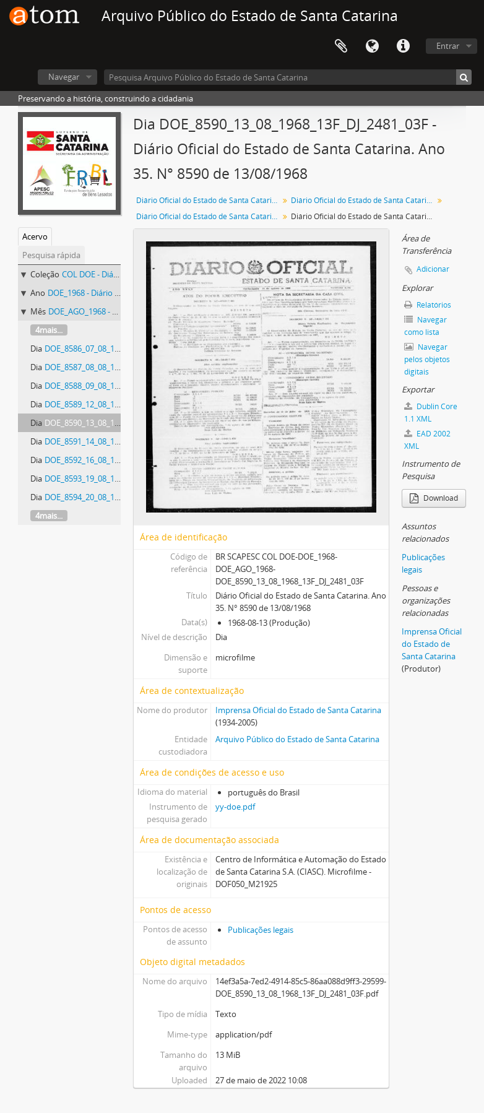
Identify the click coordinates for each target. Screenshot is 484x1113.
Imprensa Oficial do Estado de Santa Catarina (298, 710)
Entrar (447, 45)
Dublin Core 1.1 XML (430, 412)
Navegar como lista (425, 325)
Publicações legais (260, 929)
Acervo (35, 236)
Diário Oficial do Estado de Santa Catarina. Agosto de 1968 (209, 216)
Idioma (372, 46)
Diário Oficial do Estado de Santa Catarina (208, 200)
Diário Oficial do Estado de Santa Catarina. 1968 (363, 200)
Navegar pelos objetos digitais (427, 359)
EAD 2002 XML (427, 439)
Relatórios (427, 305)
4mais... (49, 330)
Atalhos (402, 46)
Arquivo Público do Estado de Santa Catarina (297, 739)
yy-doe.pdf (235, 806)
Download (434, 498)
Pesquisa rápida (51, 255)
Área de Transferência (341, 46)
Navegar (63, 76)
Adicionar (433, 269)
